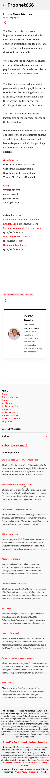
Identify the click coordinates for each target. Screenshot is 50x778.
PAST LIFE (6, 608)
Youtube (32, 742)
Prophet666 (20, 5)
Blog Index (7, 421)
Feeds (6, 742)
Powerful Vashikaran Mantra (14, 584)
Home (5, 394)
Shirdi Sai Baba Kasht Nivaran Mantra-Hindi (21, 460)
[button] (4, 23)
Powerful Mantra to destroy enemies (18, 658)
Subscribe (42, 742)
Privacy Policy (21, 772)
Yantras (5, 400)
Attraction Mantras (10, 534)
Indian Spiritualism (11, 418)
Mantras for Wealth (10, 633)
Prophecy (6, 409)
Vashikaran (7, 403)
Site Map (41, 772)
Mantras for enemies (11, 559)
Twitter (13, 742)
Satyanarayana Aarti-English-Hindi (22, 228)
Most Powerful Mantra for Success (17, 509)
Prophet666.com (31, 328)
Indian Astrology (10, 412)
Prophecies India (10, 415)
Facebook (22, 742)
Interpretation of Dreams (16, 236)
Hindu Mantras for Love (16, 245)
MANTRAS (29, 294)
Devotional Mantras (13, 294)
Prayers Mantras (10, 397)
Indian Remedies (10, 406)
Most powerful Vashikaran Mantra (17, 485)
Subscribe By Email (14, 445)
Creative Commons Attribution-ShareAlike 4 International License (26, 762)
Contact (31, 772)
